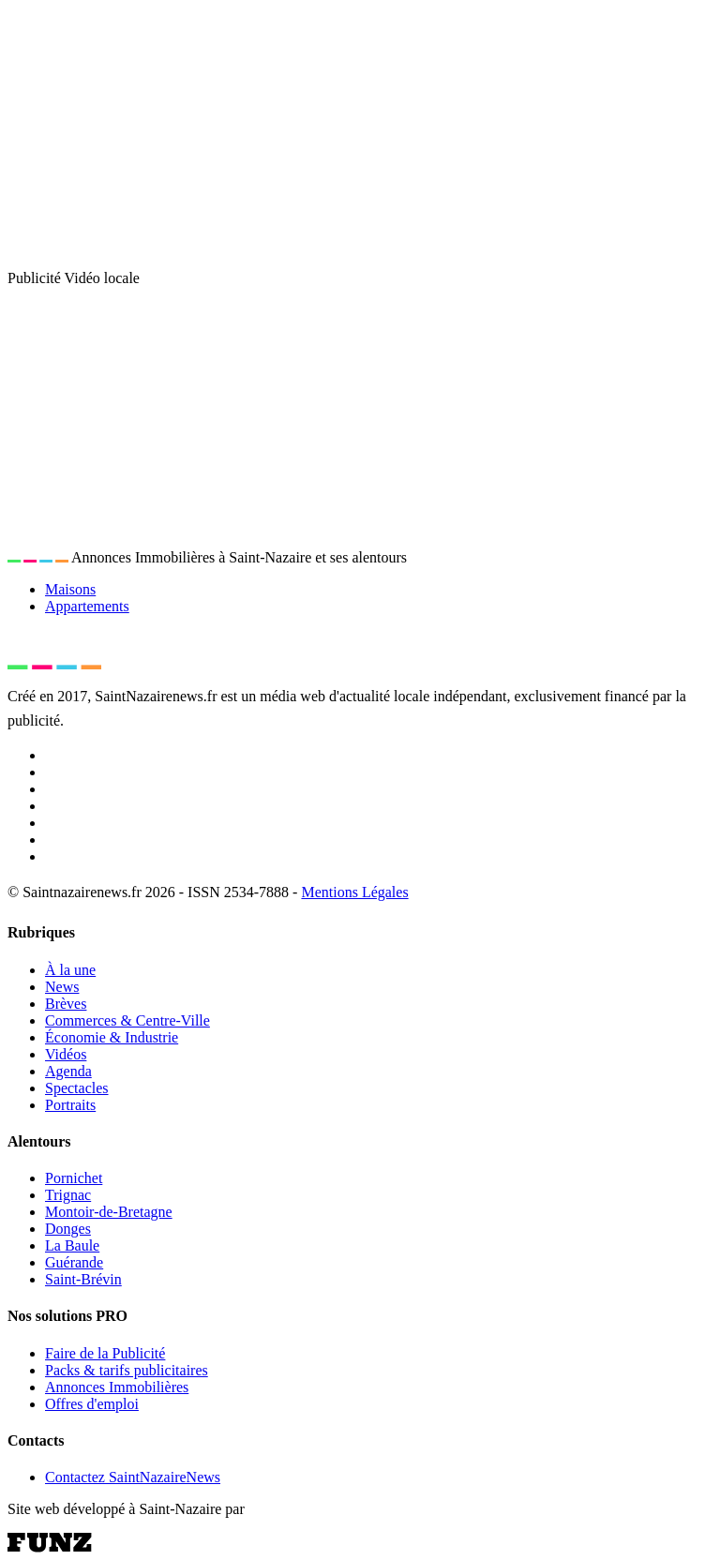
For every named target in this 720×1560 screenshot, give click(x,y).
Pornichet (73, 1178)
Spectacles (77, 1088)
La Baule (72, 1245)
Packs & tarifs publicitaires (126, 1370)
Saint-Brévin (83, 1279)
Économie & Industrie (111, 1037)
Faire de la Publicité (105, 1353)
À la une (70, 970)
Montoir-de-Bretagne (108, 1212)
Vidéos (65, 1054)
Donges (68, 1229)
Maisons (70, 589)
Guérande (74, 1262)
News (62, 987)
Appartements (87, 606)
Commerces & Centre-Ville (127, 1020)
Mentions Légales (354, 892)
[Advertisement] (360, 139)
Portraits (70, 1105)
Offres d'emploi (92, 1404)
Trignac (68, 1195)
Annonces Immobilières (116, 1387)
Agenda (68, 1071)
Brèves (65, 1004)
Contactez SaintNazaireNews (132, 1477)
